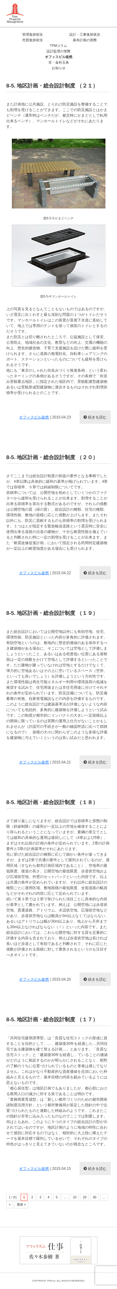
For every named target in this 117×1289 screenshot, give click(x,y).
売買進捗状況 (32, 40)
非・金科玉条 (58, 62)
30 (94, 1197)
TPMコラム (58, 45)
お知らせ (59, 68)
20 (84, 1197)
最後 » (21, 1204)
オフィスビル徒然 (58, 57)
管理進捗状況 (32, 34)
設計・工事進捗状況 (84, 34)
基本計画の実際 (85, 40)
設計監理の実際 (58, 51)
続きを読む (97, 417)
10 (74, 1197)
